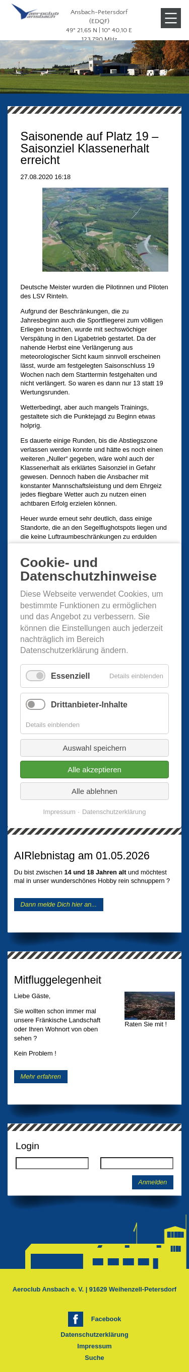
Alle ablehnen (94, 791)
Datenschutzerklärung (94, 1334)
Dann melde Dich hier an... (59, 904)
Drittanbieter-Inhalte (89, 704)
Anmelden (152, 1182)
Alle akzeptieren (94, 770)
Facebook (106, 1319)
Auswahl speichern (95, 748)
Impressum (94, 1346)
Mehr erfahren (41, 1076)
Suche (94, 1357)
